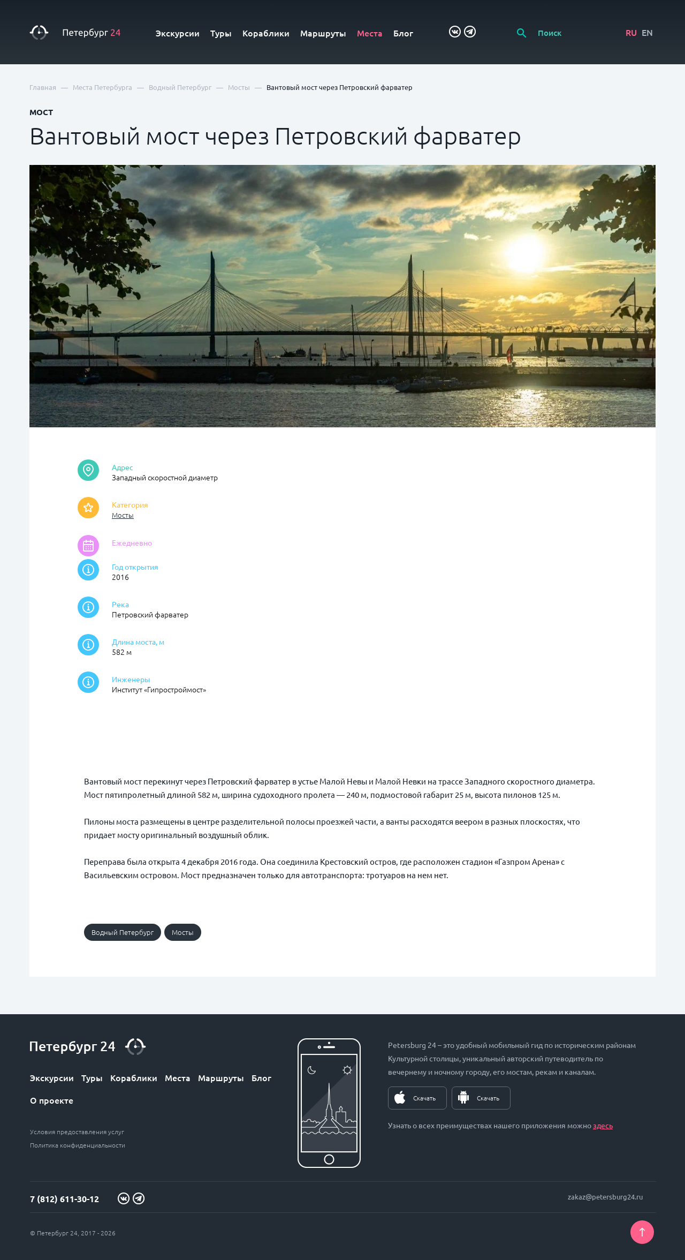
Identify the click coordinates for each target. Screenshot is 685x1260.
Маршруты (323, 33)
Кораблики (266, 33)
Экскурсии (178, 33)
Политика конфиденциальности (77, 1145)
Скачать (424, 1097)
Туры (221, 33)
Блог (403, 33)
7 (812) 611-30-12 (64, 1198)
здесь (603, 1125)
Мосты (123, 515)
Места (370, 33)
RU (631, 32)
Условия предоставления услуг (77, 1131)
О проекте (51, 1100)
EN (647, 32)
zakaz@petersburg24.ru (605, 1196)
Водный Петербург (123, 932)
